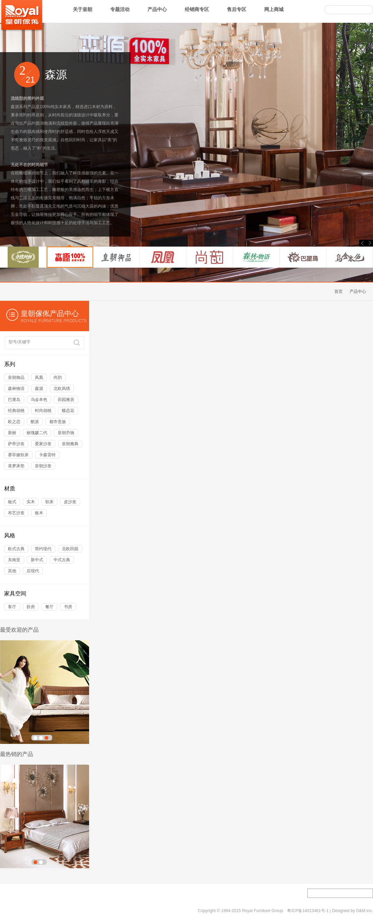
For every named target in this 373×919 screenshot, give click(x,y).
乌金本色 (39, 399)
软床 (49, 501)
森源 (39, 388)
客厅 (12, 606)
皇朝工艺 (73, 893)
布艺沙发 (16, 512)
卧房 (31, 606)
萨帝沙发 (16, 443)
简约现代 (43, 548)
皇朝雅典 (70, 443)
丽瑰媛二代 (37, 432)
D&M (360, 910)
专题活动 (120, 9)
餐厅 (49, 606)
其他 (12, 570)
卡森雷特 (47, 454)
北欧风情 (62, 388)
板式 (12, 501)
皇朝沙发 (43, 465)
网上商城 (274, 9)
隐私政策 (86, 911)
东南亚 (14, 559)
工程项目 (9, 893)
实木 (31, 501)
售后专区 (236, 9)
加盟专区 (41, 893)
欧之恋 (14, 421)
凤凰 (39, 377)
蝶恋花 (68, 410)
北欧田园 (70, 548)
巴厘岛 (14, 399)
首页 (338, 291)
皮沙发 (70, 501)
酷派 (35, 421)
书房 (68, 606)
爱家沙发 (43, 443)
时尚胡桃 (43, 410)
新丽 (12, 432)
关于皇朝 (82, 9)
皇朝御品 (16, 377)
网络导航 (112, 911)
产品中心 (157, 9)
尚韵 (58, 377)
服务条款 (60, 911)
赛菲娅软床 (18, 454)
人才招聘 (105, 893)
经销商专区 (197, 9)
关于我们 (8, 911)
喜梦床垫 (16, 465)
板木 (39, 512)
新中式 (37, 559)
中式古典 (62, 559)
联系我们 (34, 911)
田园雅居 (66, 399)
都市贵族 (57, 421)
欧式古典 (16, 548)
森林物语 (16, 388)
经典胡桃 (16, 410)
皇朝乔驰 (66, 432)
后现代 (33, 570)
